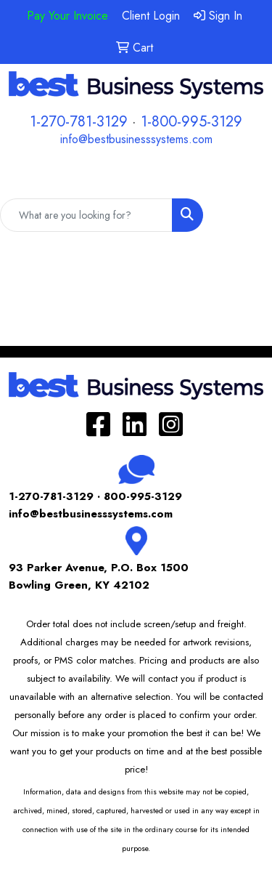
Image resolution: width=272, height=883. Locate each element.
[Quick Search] (86, 215)
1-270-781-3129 (79, 121)
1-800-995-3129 (191, 121)
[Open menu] (242, 177)
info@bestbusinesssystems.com (136, 139)
